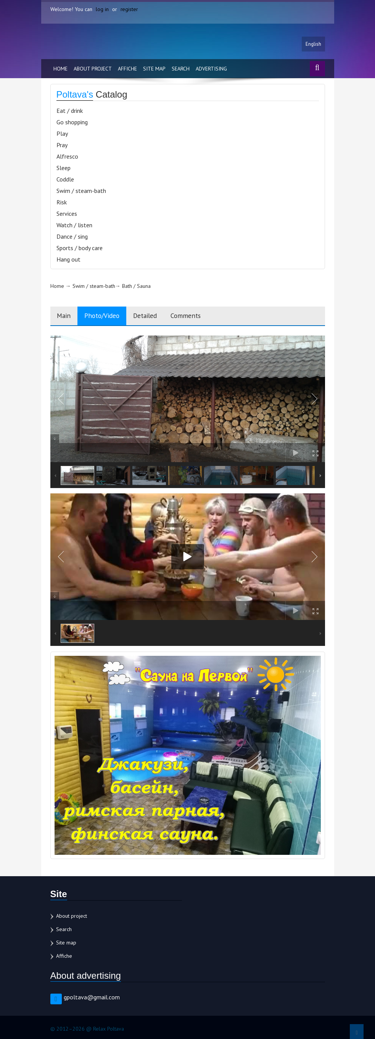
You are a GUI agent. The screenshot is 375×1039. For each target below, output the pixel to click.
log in (102, 9)
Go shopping (72, 123)
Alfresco (67, 157)
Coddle (65, 180)
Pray (62, 145)
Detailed (152, 316)
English (313, 44)
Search (181, 69)
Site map (154, 69)
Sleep (63, 168)
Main (65, 316)
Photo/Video (106, 316)
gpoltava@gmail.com (92, 998)
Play (62, 134)
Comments (196, 316)
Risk (61, 203)
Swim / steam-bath (81, 191)
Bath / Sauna (136, 286)
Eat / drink (69, 111)
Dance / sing (72, 237)
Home (60, 69)
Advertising (211, 69)
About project (93, 69)
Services (66, 214)
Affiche (127, 69)
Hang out (68, 260)
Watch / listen (74, 226)
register (129, 9)
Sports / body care (79, 248)
